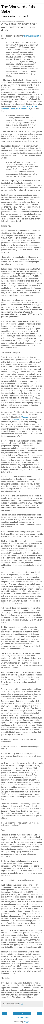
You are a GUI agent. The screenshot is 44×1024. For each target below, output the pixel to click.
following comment (31, 36)
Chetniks (25, 417)
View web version (22, 1018)
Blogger (26, 1022)
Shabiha (15, 419)
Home (22, 1013)
